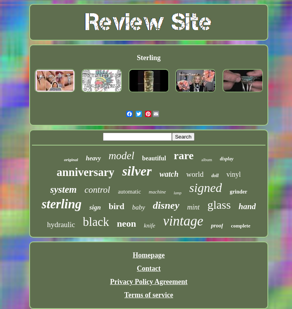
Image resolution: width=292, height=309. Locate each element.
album (207, 159)
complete (240, 226)
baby (138, 207)
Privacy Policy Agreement (149, 282)
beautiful (154, 158)
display (227, 159)
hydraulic (61, 224)
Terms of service (148, 295)
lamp (178, 193)
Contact (149, 268)
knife (149, 225)
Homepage (149, 255)
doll (215, 175)
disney (166, 205)
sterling (62, 204)
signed (205, 188)
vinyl (234, 174)
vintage (183, 221)
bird (116, 206)
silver (137, 171)
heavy (93, 158)
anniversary (85, 172)
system (63, 189)
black (96, 222)
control (97, 190)
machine (157, 192)
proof (217, 226)
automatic (129, 191)
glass (219, 204)
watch (169, 174)
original (71, 159)
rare (184, 155)
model (121, 156)
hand (247, 206)
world (195, 174)
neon (126, 223)
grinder (238, 192)
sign (95, 207)
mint (193, 207)
